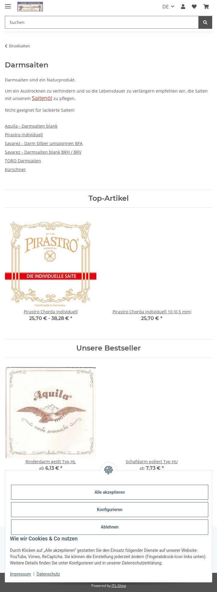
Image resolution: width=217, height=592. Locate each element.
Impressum (20, 574)
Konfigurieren (109, 509)
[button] (183, 7)
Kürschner (15, 169)
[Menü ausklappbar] (8, 3)
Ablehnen (110, 527)
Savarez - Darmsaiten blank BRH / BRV (43, 152)
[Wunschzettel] (194, 7)
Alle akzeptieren (110, 492)
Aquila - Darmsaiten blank (31, 126)
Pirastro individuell (24, 135)
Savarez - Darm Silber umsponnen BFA (44, 143)
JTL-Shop (119, 585)
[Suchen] (102, 22)
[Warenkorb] (206, 7)
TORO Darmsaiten (23, 161)
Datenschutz (48, 574)
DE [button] (165, 6)
